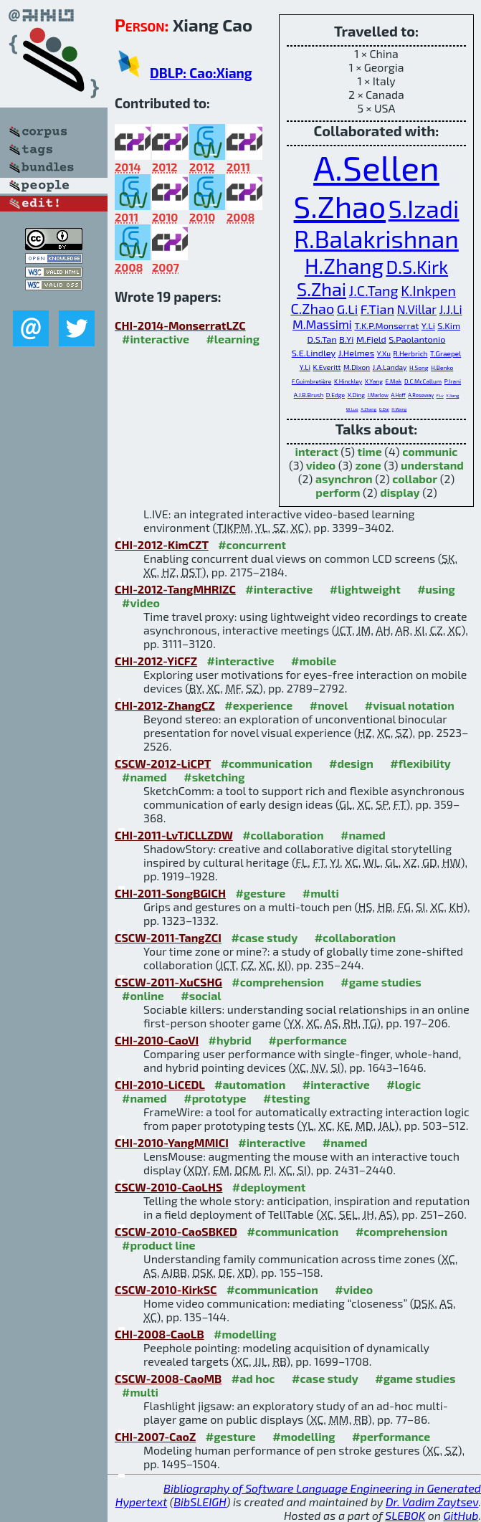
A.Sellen (376, 167)
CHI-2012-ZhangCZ (165, 705)
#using (436, 589)
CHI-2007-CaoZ (155, 1436)
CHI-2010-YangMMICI (172, 1142)
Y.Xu (384, 353)
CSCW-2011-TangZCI (168, 937)
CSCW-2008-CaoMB (168, 1378)
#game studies (380, 982)
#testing (286, 1098)
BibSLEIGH (199, 1501)
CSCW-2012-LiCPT (163, 763)
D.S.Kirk (417, 266)
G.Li (347, 309)
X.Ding (356, 395)
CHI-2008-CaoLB (159, 1334)
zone (368, 465)
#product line (159, 1245)
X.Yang (374, 381)
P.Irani (452, 381)
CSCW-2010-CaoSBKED (176, 1231)
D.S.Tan (322, 339)
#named (144, 777)
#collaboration (282, 835)
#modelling (245, 1334)
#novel (329, 705)
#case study (264, 937)
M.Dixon (356, 367)
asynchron (344, 478)
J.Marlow (378, 395)
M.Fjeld (371, 339)
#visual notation (409, 705)
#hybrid (230, 1040)
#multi (321, 893)
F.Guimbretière (311, 381)
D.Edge (335, 395)
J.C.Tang (374, 290)
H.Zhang (344, 265)
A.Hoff (398, 395)
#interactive (155, 339)
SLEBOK (405, 1515)
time (370, 451)
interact (316, 451)
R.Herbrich (411, 353)
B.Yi (346, 339)
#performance (307, 1040)
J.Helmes (356, 352)
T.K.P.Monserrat (386, 325)
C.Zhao (312, 308)
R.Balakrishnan (376, 238)
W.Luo (352, 409)
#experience (258, 705)
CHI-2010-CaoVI (157, 1040)
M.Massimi (322, 324)
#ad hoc (253, 1378)
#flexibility (420, 763)
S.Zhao (340, 206)
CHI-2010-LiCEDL (160, 1084)
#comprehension (278, 982)
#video (141, 602)
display (399, 492)
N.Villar (417, 309)
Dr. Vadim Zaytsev (432, 1501)
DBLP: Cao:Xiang (201, 73)
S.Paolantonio (417, 339)
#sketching (214, 777)
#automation (249, 1084)
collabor (414, 478)
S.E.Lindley (313, 352)
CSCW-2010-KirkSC (166, 1289)
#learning (232, 339)
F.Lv (440, 395)
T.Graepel (445, 353)
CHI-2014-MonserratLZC (180, 325)
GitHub (461, 1515)
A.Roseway (421, 395)
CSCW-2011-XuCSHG (168, 982)
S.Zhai (321, 289)
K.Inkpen (428, 290)
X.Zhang (368, 409)
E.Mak (393, 381)
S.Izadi (424, 208)
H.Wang (398, 409)
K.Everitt (327, 367)
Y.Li (428, 325)
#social (201, 995)
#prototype (215, 1098)
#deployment (268, 1187)
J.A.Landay (390, 367)
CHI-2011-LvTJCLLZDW (174, 835)
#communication (267, 763)
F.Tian (377, 309)
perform (337, 492)
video (321, 465)
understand (432, 465)
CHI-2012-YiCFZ (156, 660)
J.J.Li (450, 309)
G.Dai (384, 409)
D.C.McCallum (423, 381)
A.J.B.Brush (309, 395)
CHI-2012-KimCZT (162, 544)
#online (143, 995)
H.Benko (442, 367)
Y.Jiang (452, 395)
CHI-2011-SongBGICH (170, 893)
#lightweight (365, 589)
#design (351, 763)
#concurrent (252, 544)
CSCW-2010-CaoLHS (168, 1187)
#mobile (313, 660)
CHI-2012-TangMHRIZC (175, 589)
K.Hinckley (348, 381)
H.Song (419, 367)
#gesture (260, 893)
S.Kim (448, 325)
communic (429, 451)
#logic (403, 1084)
